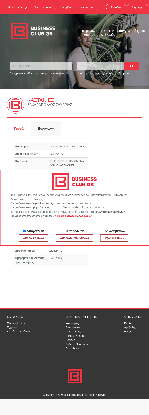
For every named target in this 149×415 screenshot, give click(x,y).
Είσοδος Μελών (16, 323)
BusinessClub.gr (17, 7)
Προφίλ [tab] (19, 128)
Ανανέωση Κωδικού (18, 331)
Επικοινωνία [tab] (46, 128)
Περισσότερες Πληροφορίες (74, 215)
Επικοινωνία (86, 7)
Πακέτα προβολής (44, 7)
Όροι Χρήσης (73, 331)
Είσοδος (116, 7)
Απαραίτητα (35, 231)
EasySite (66, 7)
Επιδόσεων (75, 231)
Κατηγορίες (72, 323)
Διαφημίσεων (115, 231)
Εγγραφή (137, 7)
